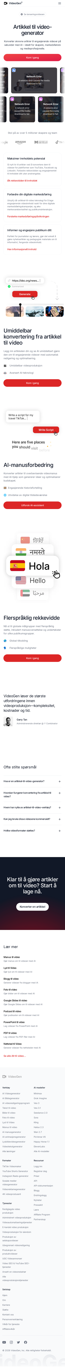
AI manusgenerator (11, 1132)
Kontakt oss (8, 1314)
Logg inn (38, 1166)
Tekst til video (9, 1108)
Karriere (6, 1305)
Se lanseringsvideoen (32, 14)
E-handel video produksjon (15, 1227)
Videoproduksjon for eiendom (16, 1232)
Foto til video (8, 1117)
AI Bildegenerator (10, 1098)
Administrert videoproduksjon (16, 1217)
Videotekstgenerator (12, 1146)
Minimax (38, 1093)
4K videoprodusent (11, 1194)
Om (4, 1300)
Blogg (36, 1190)
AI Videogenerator (11, 1093)
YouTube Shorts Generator (15, 1171)
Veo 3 (36, 1103)
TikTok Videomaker (11, 1166)
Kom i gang (32, 57)
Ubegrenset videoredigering (16, 1245)
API (35, 1181)
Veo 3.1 (37, 1108)
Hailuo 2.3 (39, 1127)
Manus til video (9, 1127)
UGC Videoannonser (12, 1258)
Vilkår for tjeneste (10, 1324)
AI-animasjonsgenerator (14, 1137)
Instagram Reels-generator (15, 1176)
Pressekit (38, 1205)
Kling (36, 1122)
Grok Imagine (40, 1098)
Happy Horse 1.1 (41, 1141)
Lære (36, 1209)
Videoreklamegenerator (13, 1189)
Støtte (5, 1309)
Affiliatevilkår (8, 1329)
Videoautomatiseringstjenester (17, 1222)
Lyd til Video (8, 1122)
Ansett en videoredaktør (14, 1271)
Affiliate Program (42, 1214)
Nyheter (38, 1200)
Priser (36, 1176)
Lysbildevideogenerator (13, 1141)
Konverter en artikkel (32, 906)
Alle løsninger (8, 1151)
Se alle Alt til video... (15, 1055)
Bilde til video (8, 1112)
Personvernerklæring (12, 1319)
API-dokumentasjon (43, 1185)
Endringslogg (40, 1195)
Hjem (4, 1295)
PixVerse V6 (40, 1137)
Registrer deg (40, 1171)
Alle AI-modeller (41, 1151)
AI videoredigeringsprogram (16, 1103)
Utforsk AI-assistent (32, 506)
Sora (36, 1117)
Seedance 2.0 (40, 1112)
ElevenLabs (39, 1146)
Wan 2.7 (38, 1132)
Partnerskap (40, 1219)
